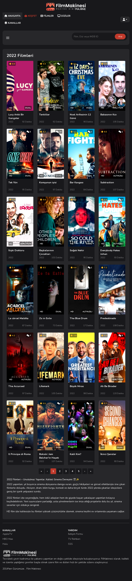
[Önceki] (47, 471)
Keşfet (30, 16)
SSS (70, 544)
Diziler (63, 16)
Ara (120, 36)
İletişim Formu (75, 534)
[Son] (90, 471)
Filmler (47, 16)
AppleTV (7, 534)
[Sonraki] (84, 471)
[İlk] (41, 471)
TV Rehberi (74, 539)
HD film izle (13, 511)
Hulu (5, 544)
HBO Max (8, 539)
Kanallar (12, 23)
